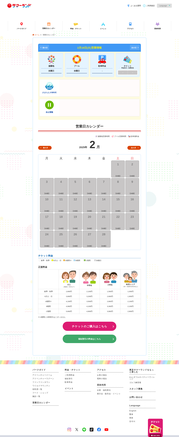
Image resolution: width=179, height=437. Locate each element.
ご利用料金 (70, 375)
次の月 (133, 148)
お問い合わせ (136, 397)
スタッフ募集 (136, 389)
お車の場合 (102, 375)
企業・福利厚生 (104, 390)
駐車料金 (69, 382)
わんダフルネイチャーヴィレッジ (142, 378)
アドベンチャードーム (42, 375)
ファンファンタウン (41, 382)
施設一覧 (36, 396)
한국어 (132, 421)
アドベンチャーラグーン (43, 379)
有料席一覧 (37, 389)
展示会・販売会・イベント (109, 394)
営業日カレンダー (41, 403)
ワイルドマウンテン (41, 386)
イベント (69, 388)
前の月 (45, 148)
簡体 (131, 418)
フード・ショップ (40, 393)
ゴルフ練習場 (135, 382)
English (132, 411)
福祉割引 (69, 379)
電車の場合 (102, 379)
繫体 (131, 414)
